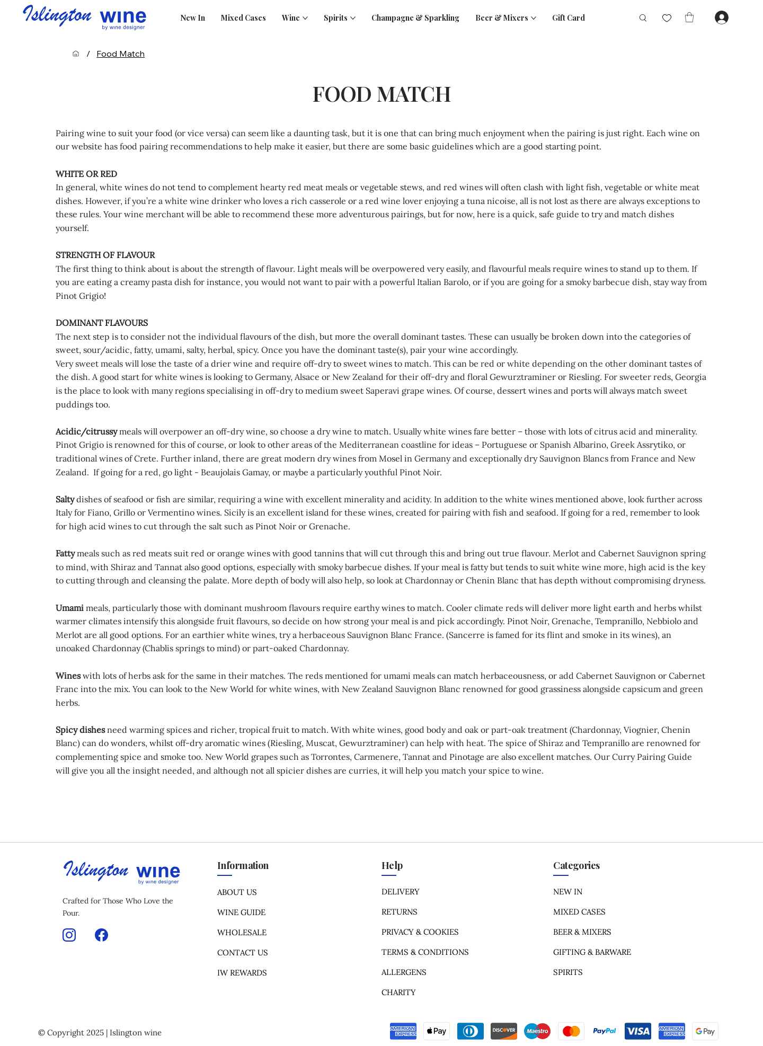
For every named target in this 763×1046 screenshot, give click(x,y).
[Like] (666, 18)
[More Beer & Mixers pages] (533, 18)
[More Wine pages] (305, 18)
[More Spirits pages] (353, 18)
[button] (689, 17)
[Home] (75, 53)
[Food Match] (120, 53)
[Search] (638, 17)
